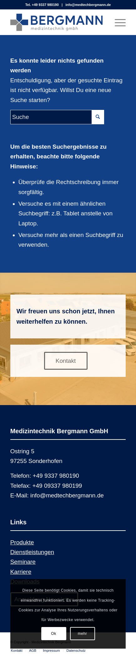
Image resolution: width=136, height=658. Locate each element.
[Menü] (117, 22)
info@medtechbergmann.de (88, 5)
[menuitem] (17, 650)
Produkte (22, 542)
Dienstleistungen (32, 552)
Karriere (21, 571)
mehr (82, 633)
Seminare (23, 561)
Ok (53, 633)
